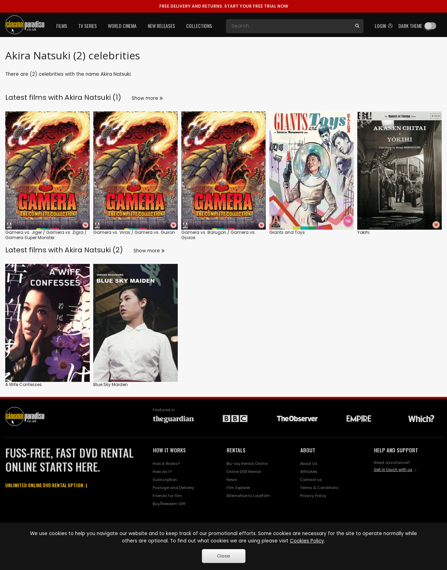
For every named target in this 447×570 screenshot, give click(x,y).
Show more (147, 98)
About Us (308, 463)
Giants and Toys (287, 232)
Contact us (311, 479)
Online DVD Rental (243, 471)
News (231, 479)
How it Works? (166, 463)
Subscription (165, 479)
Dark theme (410, 25)
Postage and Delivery (173, 487)
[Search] (288, 26)
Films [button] (61, 25)
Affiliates (308, 471)
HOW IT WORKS (169, 450)
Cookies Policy (307, 541)
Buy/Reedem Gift (169, 503)
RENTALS (236, 450)
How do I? (162, 471)
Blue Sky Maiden (110, 384)
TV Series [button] (87, 25)
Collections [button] (199, 25)
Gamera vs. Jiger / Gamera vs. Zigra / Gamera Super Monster (46, 235)
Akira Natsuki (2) (94, 250)
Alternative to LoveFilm (248, 495)
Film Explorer (238, 487)
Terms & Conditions (319, 487)
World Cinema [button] (122, 25)
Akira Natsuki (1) (93, 97)
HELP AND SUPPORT (396, 450)
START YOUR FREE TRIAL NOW (223, 6)
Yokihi (363, 232)
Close (223, 556)
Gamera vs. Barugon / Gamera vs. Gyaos (218, 235)
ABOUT (307, 450)
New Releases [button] (161, 25)
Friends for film (167, 495)
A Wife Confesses (23, 384)
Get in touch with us (393, 469)
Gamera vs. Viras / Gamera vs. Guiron (134, 232)
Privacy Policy (313, 495)
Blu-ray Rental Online (247, 463)
